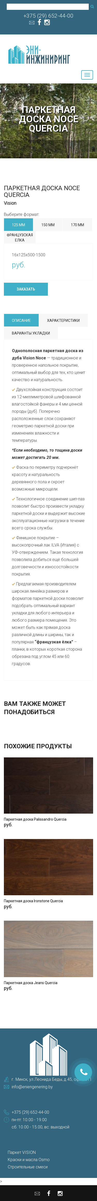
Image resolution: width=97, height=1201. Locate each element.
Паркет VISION (22, 1152)
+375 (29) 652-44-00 (48, 16)
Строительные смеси (28, 1166)
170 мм (77, 225)
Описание (21, 320)
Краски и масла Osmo (29, 1159)
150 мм (48, 225)
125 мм (18, 225)
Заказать (26, 289)
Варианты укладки (31, 333)
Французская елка (20, 237)
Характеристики (63, 320)
